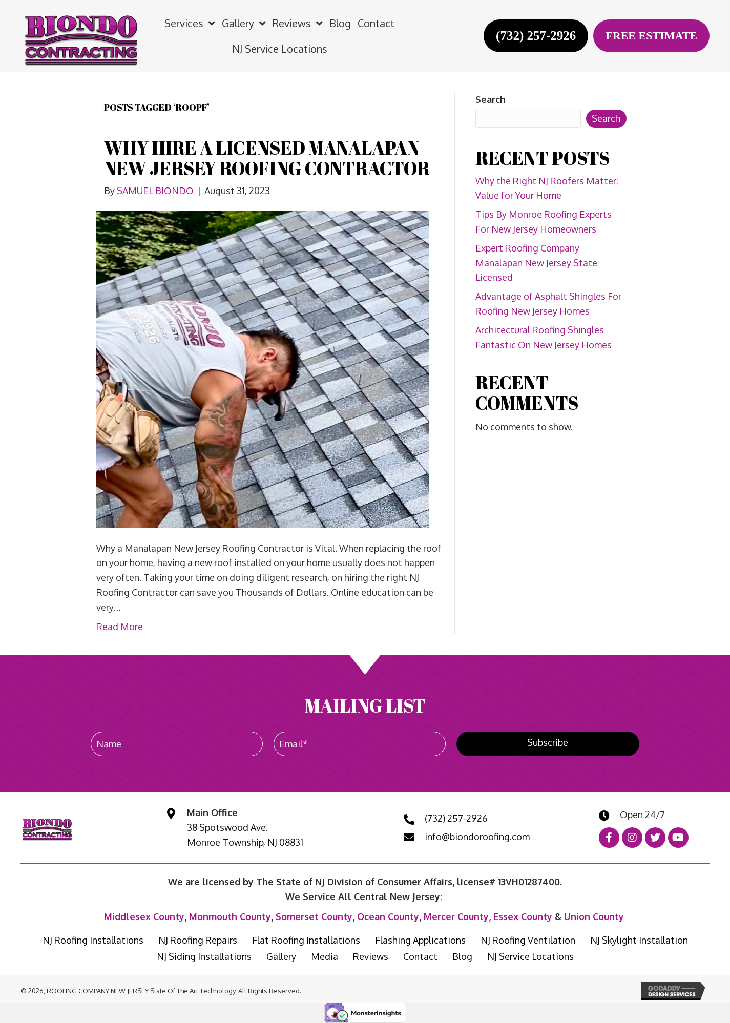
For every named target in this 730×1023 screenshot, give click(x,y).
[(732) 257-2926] (536, 35)
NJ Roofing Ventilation (528, 940)
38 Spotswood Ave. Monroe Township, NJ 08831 (245, 835)
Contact (420, 956)
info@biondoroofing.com (477, 836)
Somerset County (314, 916)
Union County (594, 916)
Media (324, 956)
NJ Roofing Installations (93, 940)
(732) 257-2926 (456, 818)
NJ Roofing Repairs (197, 940)
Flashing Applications (420, 940)
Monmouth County (230, 916)
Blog (462, 956)
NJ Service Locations (530, 956)
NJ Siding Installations (204, 956)
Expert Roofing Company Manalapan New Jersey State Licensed (536, 262)
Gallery (281, 956)
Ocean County (388, 916)
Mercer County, (458, 916)
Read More (119, 626)
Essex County (522, 916)
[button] (547, 744)
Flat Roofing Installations (306, 940)
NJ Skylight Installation (639, 940)
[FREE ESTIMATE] (651, 35)
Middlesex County (144, 916)
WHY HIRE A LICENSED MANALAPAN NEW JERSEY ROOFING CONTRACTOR (267, 157)
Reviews (370, 956)
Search (490, 99)
